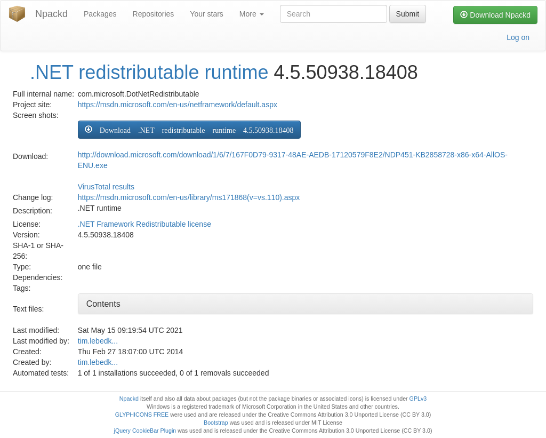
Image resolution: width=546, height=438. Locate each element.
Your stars (206, 14)
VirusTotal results (106, 186)
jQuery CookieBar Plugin (145, 430)
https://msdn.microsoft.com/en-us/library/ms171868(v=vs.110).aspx (189, 197)
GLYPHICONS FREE (141, 414)
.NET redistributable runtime (149, 72)
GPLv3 (418, 398)
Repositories (153, 14)
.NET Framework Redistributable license (144, 224)
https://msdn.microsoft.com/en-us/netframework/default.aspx (177, 104)
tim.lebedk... (98, 341)
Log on (518, 37)
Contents (103, 303)
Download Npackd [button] (495, 15)
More (251, 14)
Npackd (51, 14)
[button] (189, 130)
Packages (100, 14)
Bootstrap (216, 422)
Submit (408, 14)
